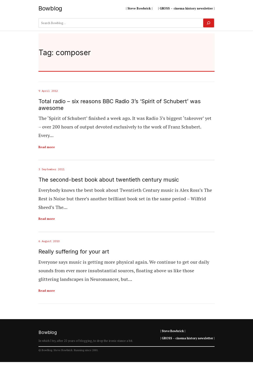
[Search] (208, 23)
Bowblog (50, 8)
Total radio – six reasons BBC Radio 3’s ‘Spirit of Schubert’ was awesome (119, 104)
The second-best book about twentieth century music (108, 179)
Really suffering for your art (73, 251)
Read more (46, 147)
